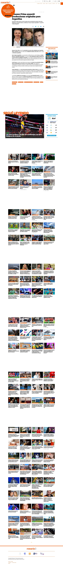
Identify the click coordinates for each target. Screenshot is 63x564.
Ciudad (44, 3)
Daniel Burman (36, 82)
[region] (31, 8)
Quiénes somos (10, 561)
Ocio (56, 3)
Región (47, 3)
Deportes (53, 3)
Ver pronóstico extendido (52, 135)
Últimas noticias (39, 3)
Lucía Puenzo (14, 82)
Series (41, 82)
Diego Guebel (21, 82)
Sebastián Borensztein (28, 82)
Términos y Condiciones (12, 562)
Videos (59, 3)
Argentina (14, 83)
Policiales (50, 3)
